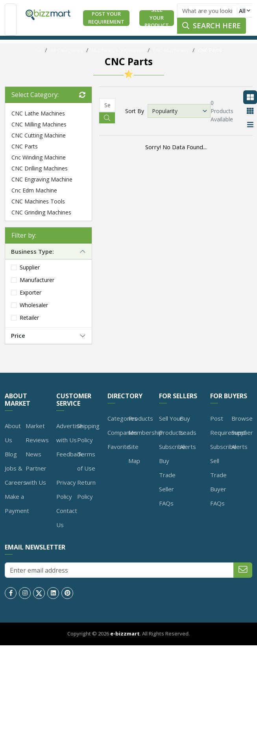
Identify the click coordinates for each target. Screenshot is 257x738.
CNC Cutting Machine (38, 135)
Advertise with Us (69, 433)
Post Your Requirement (106, 17)
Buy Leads (188, 425)
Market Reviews (37, 433)
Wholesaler (34, 305)
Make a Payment (17, 504)
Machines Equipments (118, 50)
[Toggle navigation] (11, 20)
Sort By (134, 111)
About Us (13, 433)
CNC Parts (210, 50)
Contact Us (66, 518)
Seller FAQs (166, 496)
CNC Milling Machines (39, 124)
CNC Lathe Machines (38, 113)
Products (140, 418)
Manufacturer (37, 280)
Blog (11, 454)
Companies (122, 432)
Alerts (188, 446)
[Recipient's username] (107, 105)
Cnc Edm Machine (34, 190)
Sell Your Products (171, 425)
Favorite (118, 446)
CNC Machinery (171, 50)
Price (18, 335)
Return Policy (86, 489)
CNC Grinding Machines (41, 212)
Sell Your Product (156, 18)
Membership (145, 432)
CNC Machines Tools (38, 201)
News (33, 454)
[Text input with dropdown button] (207, 11)
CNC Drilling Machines (39, 168)
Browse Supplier (242, 425)
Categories (122, 418)
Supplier (30, 267)
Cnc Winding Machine (38, 157)
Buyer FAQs (218, 496)
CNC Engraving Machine (41, 179)
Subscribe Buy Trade (172, 461)
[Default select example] (179, 111)
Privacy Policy (66, 489)
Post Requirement (228, 425)
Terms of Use (86, 461)
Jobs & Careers (15, 475)
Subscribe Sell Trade (223, 461)
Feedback (69, 454)
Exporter (30, 292)
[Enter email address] (119, 570)
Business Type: (32, 251)
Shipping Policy (88, 433)
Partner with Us (36, 475)
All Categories (66, 50)
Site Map (134, 454)
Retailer (29, 317)
